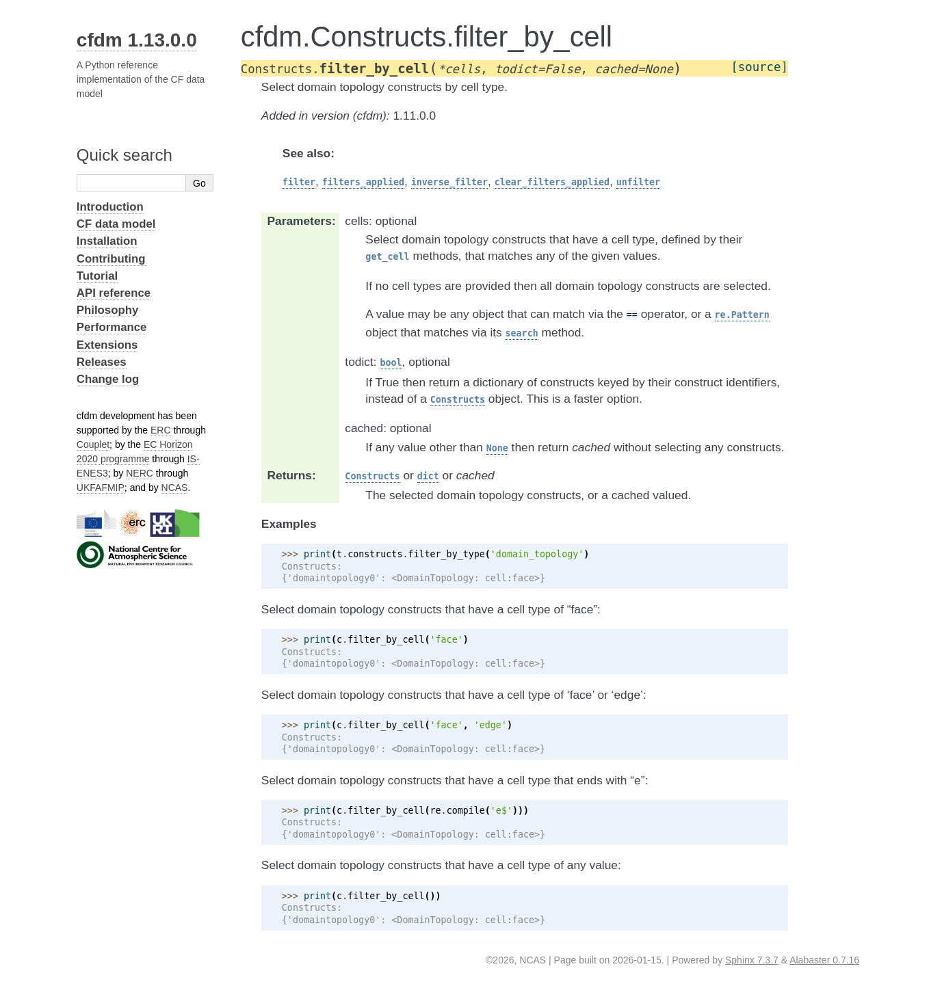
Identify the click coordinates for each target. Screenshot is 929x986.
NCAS (174, 487)
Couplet (93, 444)
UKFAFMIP (101, 487)
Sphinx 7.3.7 (751, 960)
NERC (139, 473)
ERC (161, 430)
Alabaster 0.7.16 (824, 960)
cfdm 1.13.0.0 (137, 40)
